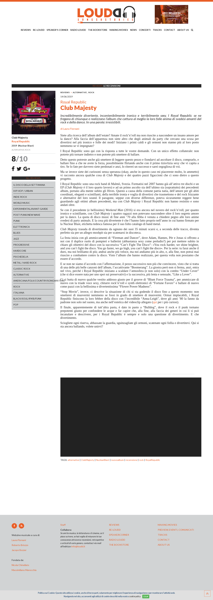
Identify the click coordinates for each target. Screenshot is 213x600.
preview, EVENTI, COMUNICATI (176, 529)
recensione (131, 459)
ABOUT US (183, 30)
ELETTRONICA (21, 226)
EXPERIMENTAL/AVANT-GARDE (30, 208)
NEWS (133, 30)
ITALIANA (18, 292)
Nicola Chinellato (20, 565)
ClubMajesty (87, 459)
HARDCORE (19, 250)
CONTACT (169, 30)
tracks (162, 534)
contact (164, 539)
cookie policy (135, 596)
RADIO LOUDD (78, 30)
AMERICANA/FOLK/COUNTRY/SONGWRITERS (33, 280)
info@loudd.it (78, 546)
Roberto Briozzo (20, 545)
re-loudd (115, 529)
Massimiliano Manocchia (24, 570)
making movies (167, 524)
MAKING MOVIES (118, 30)
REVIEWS (26, 30)
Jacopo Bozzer (19, 550)
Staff (63, 524)
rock (141, 459)
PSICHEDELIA (20, 256)
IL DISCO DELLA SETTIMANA (29, 184)
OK (145, 596)
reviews (114, 524)
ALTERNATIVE (21, 274)
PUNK (16, 220)
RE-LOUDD (38, 30)
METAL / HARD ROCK (25, 262)
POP (15, 304)
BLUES (16, 232)
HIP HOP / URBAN (23, 190)
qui (155, 302)
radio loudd (117, 539)
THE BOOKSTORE (97, 30)
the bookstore (119, 544)
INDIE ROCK (20, 196)
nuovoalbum (117, 459)
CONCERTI (145, 30)
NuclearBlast (102, 459)
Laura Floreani (71, 128)
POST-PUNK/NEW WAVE (26, 214)
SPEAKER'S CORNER (57, 30)
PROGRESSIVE (21, 244)
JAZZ (16, 238)
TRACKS (157, 30)
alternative (73, 459)
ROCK (16, 286)
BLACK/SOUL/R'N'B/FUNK (27, 298)
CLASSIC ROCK (21, 268)
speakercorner (119, 534)
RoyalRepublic (152, 459)
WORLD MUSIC (21, 202)
